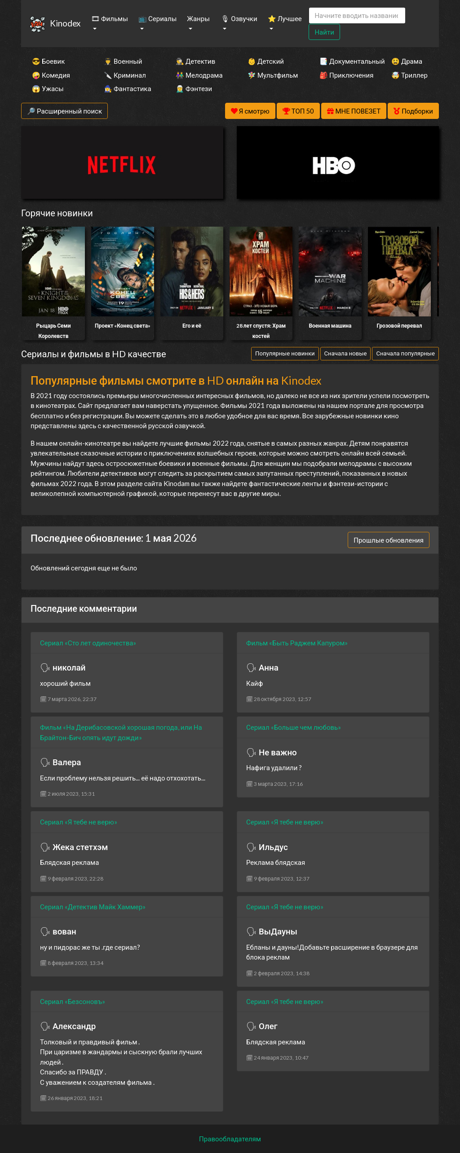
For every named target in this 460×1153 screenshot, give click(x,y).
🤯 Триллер (409, 75)
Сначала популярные (405, 353)
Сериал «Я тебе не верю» (78, 822)
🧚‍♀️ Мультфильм (271, 75)
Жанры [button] (198, 18)
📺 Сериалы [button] (157, 18)
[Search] (357, 15)
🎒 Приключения (343, 75)
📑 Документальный (343, 61)
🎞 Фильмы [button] (109, 18)
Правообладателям (230, 1139)
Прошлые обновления (389, 540)
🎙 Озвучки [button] (239, 18)
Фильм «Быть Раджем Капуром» (297, 643)
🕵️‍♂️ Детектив (195, 61)
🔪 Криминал (125, 75)
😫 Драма (406, 61)
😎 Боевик (48, 61)
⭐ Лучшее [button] (285, 18)
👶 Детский (266, 61)
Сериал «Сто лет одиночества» (88, 643)
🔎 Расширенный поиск (64, 111)
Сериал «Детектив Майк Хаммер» (93, 907)
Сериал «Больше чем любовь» (293, 727)
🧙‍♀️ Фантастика (127, 88)
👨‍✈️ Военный (123, 61)
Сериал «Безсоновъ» (72, 1001)
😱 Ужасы (48, 88)
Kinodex (65, 23)
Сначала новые (345, 353)
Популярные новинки (284, 353)
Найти (324, 32)
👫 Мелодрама (199, 75)
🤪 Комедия (51, 75)
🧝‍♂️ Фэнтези (194, 88)
